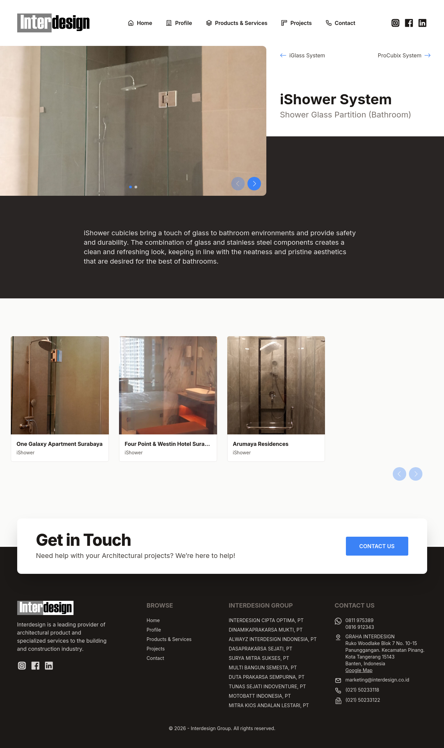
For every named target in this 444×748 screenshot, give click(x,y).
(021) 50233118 (362, 690)
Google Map (359, 670)
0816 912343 (360, 627)
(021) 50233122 (363, 700)
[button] (130, 187)
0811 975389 (360, 620)
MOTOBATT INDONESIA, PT (260, 696)
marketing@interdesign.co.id (378, 680)
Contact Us (377, 546)
